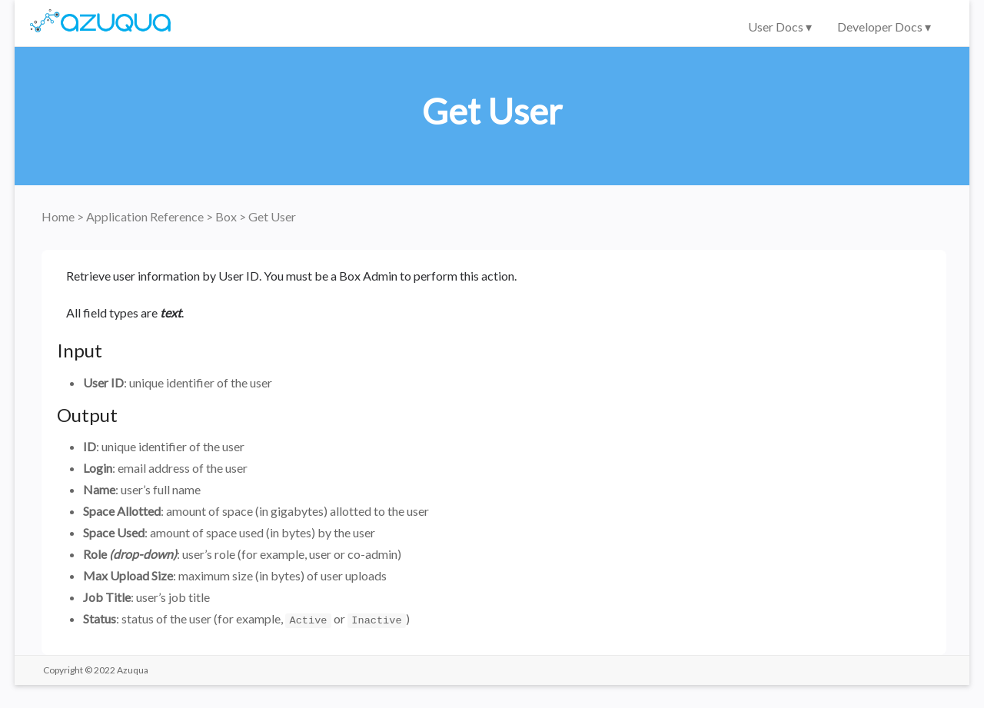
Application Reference (146, 216)
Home (59, 216)
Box (227, 216)
